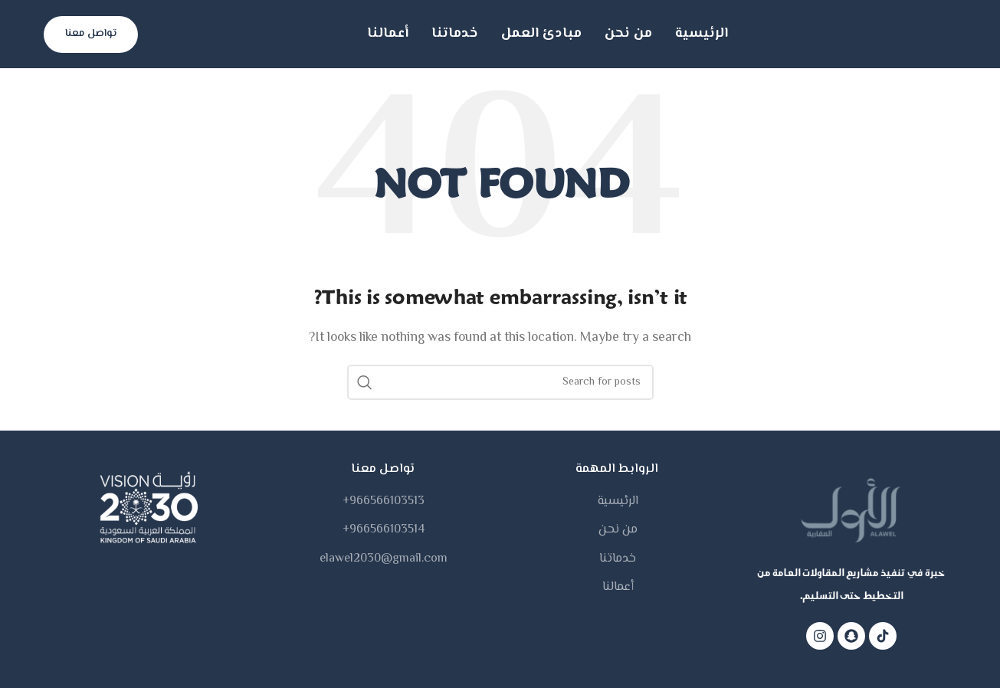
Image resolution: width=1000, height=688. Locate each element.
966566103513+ (384, 501)
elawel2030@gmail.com (384, 559)
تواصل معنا (90, 33)
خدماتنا (617, 559)
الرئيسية (618, 501)
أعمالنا (618, 587)
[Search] (500, 382)
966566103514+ (384, 530)
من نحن (618, 530)
